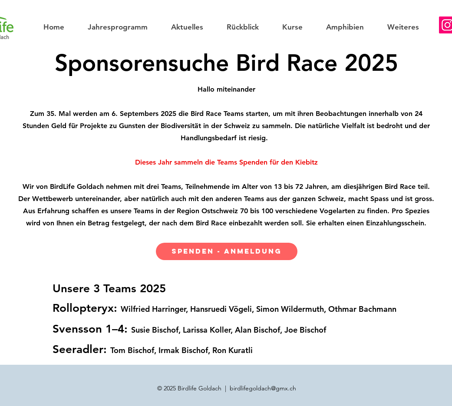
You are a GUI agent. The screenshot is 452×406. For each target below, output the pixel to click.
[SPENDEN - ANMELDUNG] (226, 251)
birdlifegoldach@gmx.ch (263, 388)
